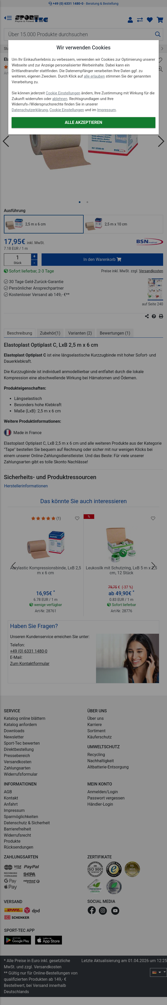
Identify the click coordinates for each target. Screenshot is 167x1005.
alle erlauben (94, 76)
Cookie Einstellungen (63, 93)
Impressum (106, 110)
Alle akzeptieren (83, 122)
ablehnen (59, 99)
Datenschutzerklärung (30, 110)
